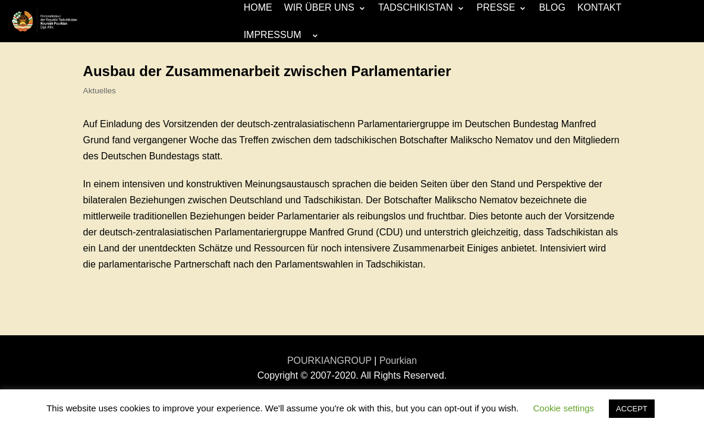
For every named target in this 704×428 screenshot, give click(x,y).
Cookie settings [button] (564, 408)
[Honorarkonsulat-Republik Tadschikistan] (44, 21)
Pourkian (398, 360)
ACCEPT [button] (632, 408)
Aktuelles (99, 90)
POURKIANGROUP (329, 360)
